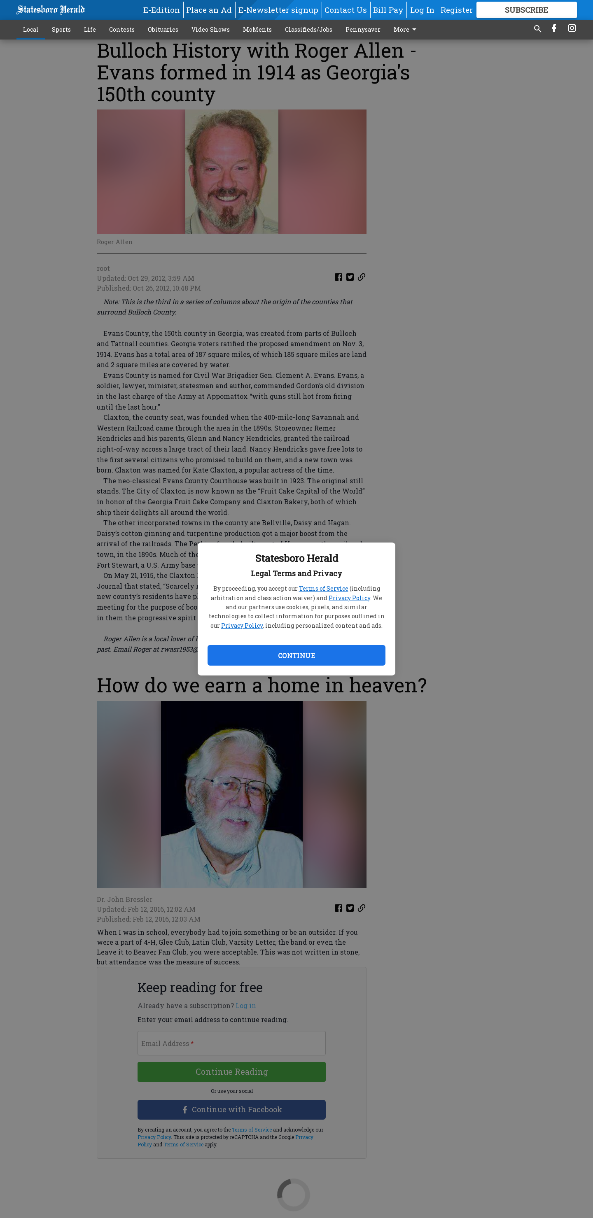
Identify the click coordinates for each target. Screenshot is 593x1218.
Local (31, 29)
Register (457, 10)
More (406, 29)
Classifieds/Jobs (308, 29)
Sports (61, 29)
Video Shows (210, 29)
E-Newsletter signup (278, 10)
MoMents (257, 29)
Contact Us (346, 10)
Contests (122, 29)
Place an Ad (209, 10)
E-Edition (161, 10)
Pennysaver (363, 29)
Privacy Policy (349, 598)
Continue (296, 655)
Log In (422, 10)
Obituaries (163, 29)
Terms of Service (323, 588)
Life (90, 29)
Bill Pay (388, 10)
